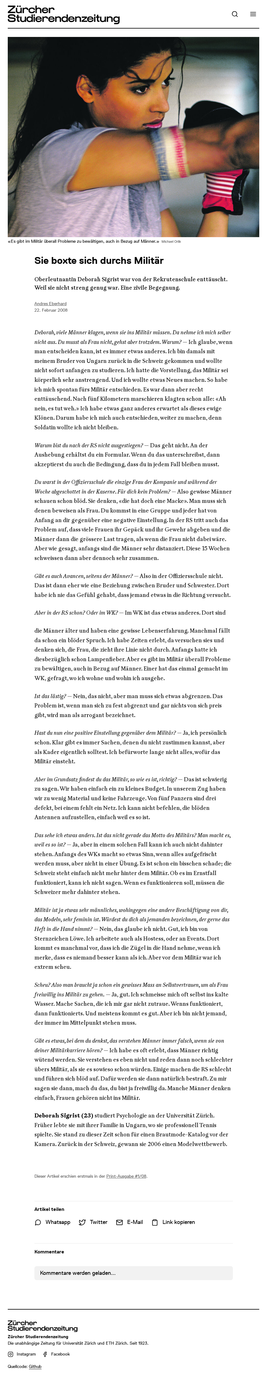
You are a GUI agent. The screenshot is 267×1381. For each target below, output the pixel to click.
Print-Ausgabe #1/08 (126, 1176)
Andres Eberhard (50, 303)
